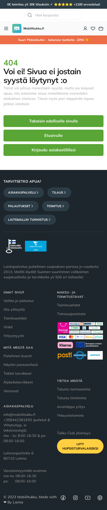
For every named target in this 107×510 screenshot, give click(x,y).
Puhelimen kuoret (18, 356)
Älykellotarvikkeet (18, 382)
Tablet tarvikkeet (18, 373)
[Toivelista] (93, 28)
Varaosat (11, 391)
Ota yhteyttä (14, 309)
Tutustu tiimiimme (71, 398)
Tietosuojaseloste (71, 314)
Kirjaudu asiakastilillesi (54, 149)
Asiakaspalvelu (23, 192)
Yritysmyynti (14, 336)
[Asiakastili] (85, 28)
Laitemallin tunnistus (29, 220)
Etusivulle (53, 135)
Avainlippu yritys (71, 406)
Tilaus (59, 192)
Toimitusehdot (15, 318)
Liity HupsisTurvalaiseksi (80, 446)
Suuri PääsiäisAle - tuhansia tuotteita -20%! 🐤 (53, 40)
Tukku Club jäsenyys (74, 433)
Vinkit (8, 327)
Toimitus (56, 206)
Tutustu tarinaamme (74, 389)
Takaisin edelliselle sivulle (53, 121)
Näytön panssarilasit (21, 364)
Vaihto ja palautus (19, 300)
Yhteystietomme (70, 415)
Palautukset (21, 206)
